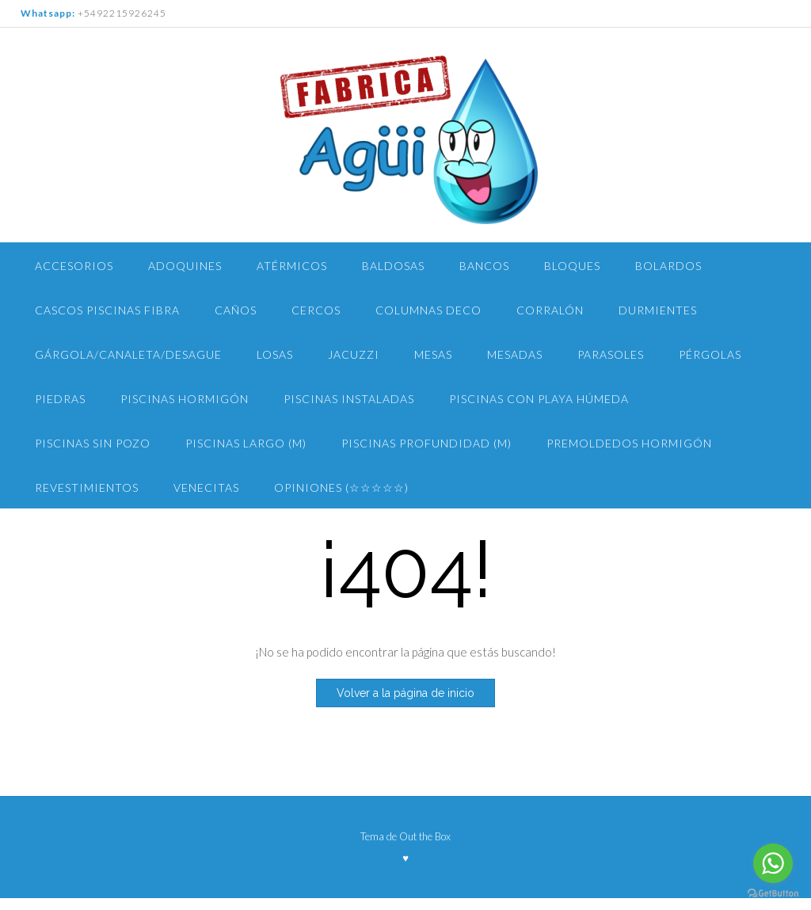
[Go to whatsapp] (773, 863)
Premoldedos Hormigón (629, 443)
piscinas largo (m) (246, 443)
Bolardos (668, 265)
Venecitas (206, 487)
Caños (236, 310)
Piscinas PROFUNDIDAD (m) (426, 443)
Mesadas (515, 354)
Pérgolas (710, 354)
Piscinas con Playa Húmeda (539, 399)
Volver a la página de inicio (405, 693)
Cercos (316, 310)
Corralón (550, 310)
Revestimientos (87, 487)
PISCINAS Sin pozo (92, 443)
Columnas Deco (428, 310)
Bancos (484, 265)
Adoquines (185, 265)
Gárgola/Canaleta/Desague (128, 354)
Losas (275, 354)
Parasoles (610, 354)
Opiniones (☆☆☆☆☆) (341, 487)
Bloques (572, 265)
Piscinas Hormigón (184, 399)
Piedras (60, 399)
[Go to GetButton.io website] (773, 894)
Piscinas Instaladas (349, 399)
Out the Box (425, 836)
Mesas (433, 354)
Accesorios (74, 265)
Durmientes (658, 310)
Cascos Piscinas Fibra (107, 310)
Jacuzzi (353, 354)
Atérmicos (292, 265)
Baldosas (393, 265)
